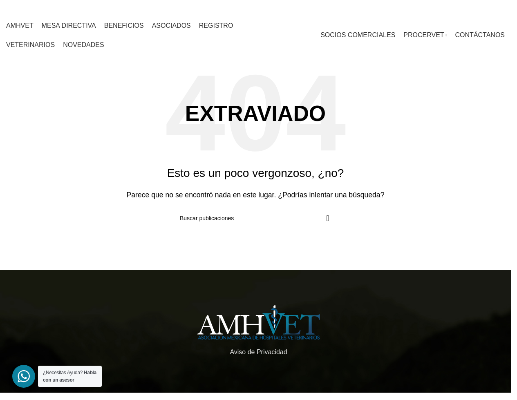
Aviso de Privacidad (258, 352)
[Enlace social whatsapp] (394, 8)
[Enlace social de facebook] (374, 8)
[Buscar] (255, 218)
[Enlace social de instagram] (384, 8)
